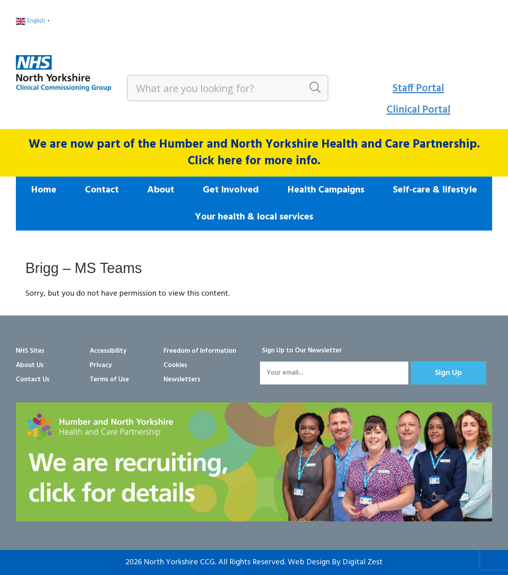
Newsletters (182, 379)
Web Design (309, 562)
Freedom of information (200, 351)
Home (43, 190)
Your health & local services (254, 217)
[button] (448, 373)
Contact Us (33, 379)
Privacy (101, 365)
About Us (30, 365)
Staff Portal (418, 89)
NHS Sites (30, 351)
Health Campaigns (325, 190)
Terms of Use (109, 379)
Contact (102, 190)
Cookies (175, 365)
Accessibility (108, 351)
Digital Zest (363, 562)
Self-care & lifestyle (435, 190)
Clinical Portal (418, 110)
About (160, 190)
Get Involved (231, 190)
